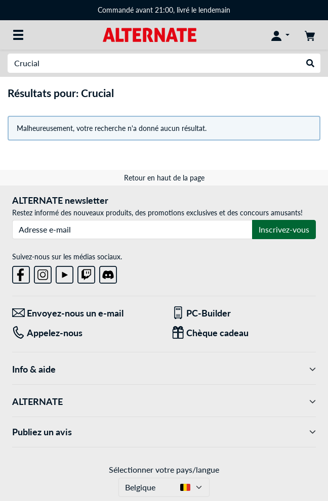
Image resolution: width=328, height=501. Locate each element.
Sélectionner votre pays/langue (164, 469)
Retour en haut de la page (164, 177)
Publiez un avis (164, 432)
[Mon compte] (280, 35)
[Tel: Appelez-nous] (84, 333)
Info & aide (164, 369)
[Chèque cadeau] (244, 333)
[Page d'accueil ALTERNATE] (149, 34)
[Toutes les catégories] (18, 34)
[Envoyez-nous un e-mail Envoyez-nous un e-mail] (84, 313)
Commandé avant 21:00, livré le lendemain (164, 10)
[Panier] (309, 35)
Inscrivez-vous (284, 229)
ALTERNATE (164, 401)
